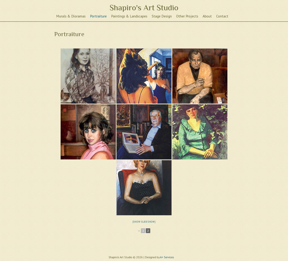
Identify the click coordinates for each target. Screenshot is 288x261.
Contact (222, 16)
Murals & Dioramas (71, 16)
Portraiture (98, 16)
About (207, 16)
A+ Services (167, 257)
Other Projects (187, 16)
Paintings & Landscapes (129, 16)
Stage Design (162, 16)
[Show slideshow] (144, 221)
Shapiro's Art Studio (144, 7)
